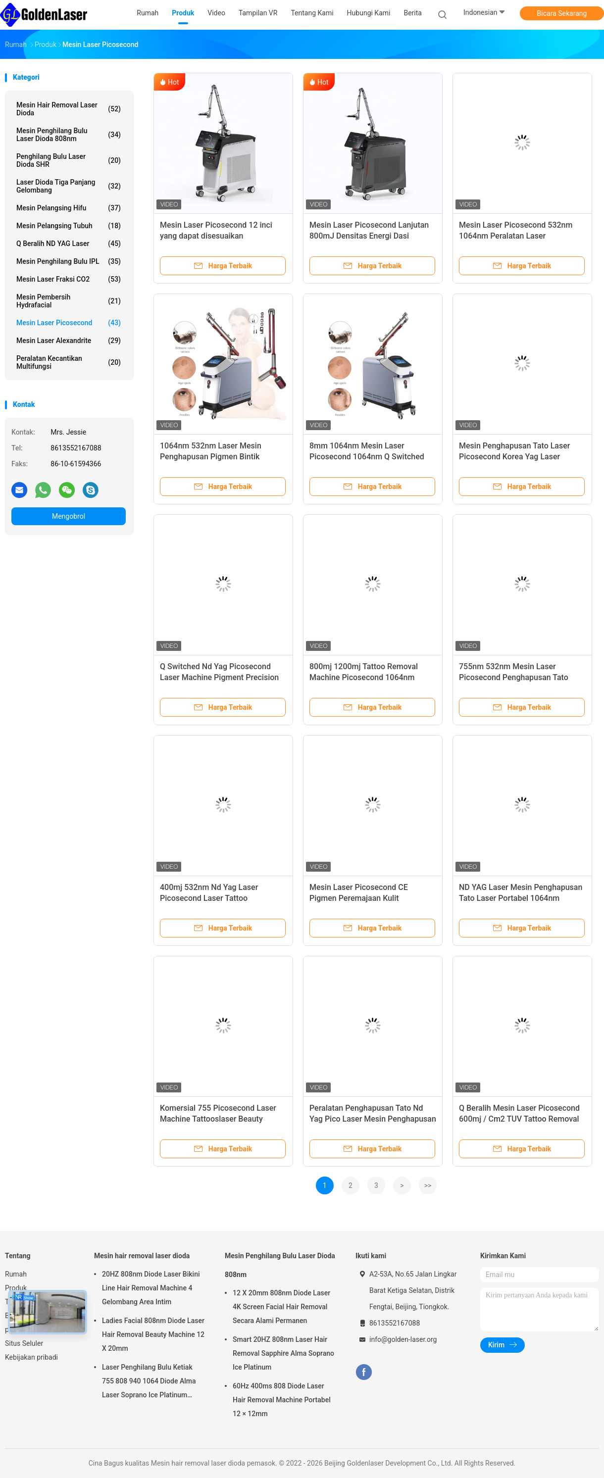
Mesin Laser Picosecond (68, 323)
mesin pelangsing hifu (68, 208)
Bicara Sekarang (562, 13)
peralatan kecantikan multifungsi (68, 362)
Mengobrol (68, 516)
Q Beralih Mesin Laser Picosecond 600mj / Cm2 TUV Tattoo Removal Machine (519, 1118)
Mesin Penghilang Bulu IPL (68, 261)
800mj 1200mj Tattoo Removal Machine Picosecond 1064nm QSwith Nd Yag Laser (363, 677)
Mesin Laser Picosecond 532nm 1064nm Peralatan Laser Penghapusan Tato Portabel (515, 235)
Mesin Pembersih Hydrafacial (68, 301)
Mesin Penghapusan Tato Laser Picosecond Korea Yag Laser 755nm (514, 456)
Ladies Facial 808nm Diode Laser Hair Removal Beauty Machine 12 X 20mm (153, 1334)
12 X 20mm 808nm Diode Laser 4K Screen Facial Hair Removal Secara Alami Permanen (281, 1307)
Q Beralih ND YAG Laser (68, 243)
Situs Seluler (24, 1343)
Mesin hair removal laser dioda (68, 109)
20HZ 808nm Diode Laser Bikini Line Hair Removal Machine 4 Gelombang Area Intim (151, 1288)
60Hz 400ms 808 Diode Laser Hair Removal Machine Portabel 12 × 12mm (282, 1400)
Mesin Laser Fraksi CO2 (68, 279)
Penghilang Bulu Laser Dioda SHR (68, 160)
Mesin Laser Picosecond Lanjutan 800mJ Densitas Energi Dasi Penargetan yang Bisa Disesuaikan (370, 235)
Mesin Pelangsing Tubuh (68, 226)
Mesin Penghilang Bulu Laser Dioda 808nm (68, 135)
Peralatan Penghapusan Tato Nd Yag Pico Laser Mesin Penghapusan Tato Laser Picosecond (372, 1118)
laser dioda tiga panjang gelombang (68, 186)
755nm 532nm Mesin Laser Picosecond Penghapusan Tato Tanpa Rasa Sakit (513, 677)
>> (428, 1185)
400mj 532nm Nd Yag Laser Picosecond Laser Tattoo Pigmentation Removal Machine (216, 898)
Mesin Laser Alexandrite (68, 340)
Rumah (16, 1274)
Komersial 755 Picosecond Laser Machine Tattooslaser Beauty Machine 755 (218, 1118)
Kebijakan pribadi (31, 1357)
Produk (16, 1288)
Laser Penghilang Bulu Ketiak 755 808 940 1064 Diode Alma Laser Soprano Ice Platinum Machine (149, 1382)
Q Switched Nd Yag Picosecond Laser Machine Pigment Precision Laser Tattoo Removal (219, 677)
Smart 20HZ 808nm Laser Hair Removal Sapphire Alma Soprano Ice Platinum (283, 1353)
